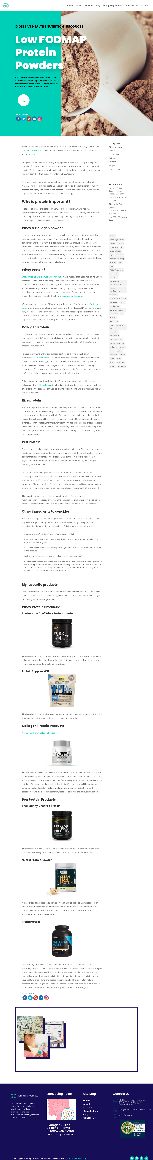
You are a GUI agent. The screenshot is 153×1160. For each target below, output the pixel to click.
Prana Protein (31, 922)
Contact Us (89, 1117)
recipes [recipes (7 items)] (119, 351)
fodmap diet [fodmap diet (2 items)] (114, 274)
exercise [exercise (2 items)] (113, 262)
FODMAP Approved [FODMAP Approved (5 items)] (116, 270)
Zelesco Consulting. (77, 1158)
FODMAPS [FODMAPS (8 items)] (113, 278)
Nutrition (55, 26)
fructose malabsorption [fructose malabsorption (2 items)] (115, 289)
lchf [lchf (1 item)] (122, 314)
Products (74, 26)
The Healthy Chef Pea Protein (41, 806)
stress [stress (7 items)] (119, 358)
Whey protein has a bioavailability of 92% (42, 276)
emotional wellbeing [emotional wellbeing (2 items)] (117, 259)
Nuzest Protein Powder (37, 860)
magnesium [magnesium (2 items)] (114, 332)
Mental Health (114, 154)
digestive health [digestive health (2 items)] (115, 251)
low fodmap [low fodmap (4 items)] (114, 321)
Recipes (112, 165)
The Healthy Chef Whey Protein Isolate (47, 613)
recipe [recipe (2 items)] (112, 351)
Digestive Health (29, 26)
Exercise (112, 150)
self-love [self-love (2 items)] (123, 355)
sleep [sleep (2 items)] (112, 358)
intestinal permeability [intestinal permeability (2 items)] (117, 310)
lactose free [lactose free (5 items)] (114, 314)
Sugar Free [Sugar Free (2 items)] (120, 362)
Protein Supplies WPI (35, 671)
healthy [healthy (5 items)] (122, 302)
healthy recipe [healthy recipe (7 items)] (115, 306)
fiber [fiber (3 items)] (120, 262)
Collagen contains (44, 357)
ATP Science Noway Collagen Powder (38, 733)
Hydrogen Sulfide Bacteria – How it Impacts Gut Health (116, 191)
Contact (145, 6)
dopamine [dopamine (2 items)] (119, 255)
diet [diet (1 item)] (122, 247)
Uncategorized (114, 169)
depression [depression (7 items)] (114, 247)
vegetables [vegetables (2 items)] (122, 366)
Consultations (131, 6)
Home (70, 6)
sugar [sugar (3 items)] (112, 362)
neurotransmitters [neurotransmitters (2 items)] (116, 339)
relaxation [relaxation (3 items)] (113, 355)
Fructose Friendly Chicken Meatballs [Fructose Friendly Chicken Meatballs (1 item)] (116, 282)
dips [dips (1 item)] (111, 255)
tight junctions (43, 385)
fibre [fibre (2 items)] (111, 266)
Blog (98, 6)
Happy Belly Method (112, 6)
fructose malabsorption (32, 150)
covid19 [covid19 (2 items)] (120, 243)
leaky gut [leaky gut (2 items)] (113, 318)
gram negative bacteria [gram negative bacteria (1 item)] (118, 299)
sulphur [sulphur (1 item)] (112, 366)
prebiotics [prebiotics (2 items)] (113, 347)
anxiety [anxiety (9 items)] (112, 236)
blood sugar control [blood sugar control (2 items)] (117, 240)
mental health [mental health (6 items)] (114, 336)
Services (89, 6)
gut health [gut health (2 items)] (113, 302)
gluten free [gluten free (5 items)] (113, 295)
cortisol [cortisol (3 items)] (112, 243)
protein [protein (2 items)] (122, 347)
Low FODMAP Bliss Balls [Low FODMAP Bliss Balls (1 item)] (116, 326)
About (79, 6)
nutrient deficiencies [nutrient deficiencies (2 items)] (117, 343)
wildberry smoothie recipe (71, 296)
